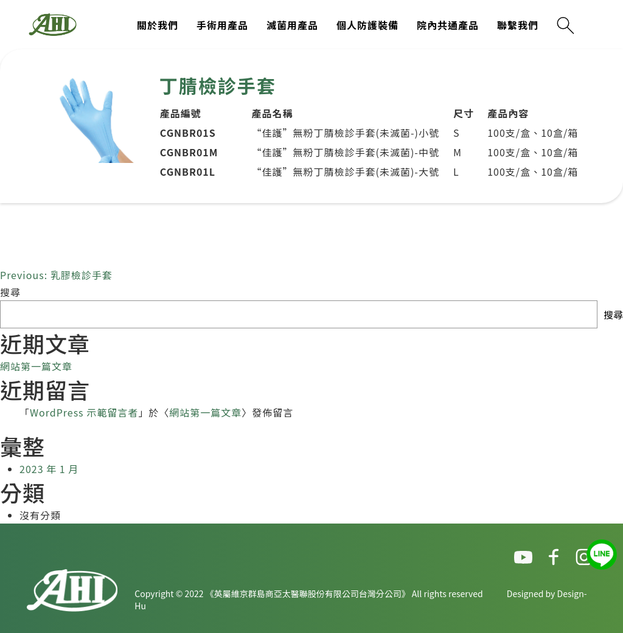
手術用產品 (222, 25)
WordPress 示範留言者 (84, 412)
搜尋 (10, 292)
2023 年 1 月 (48, 469)
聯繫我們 (517, 25)
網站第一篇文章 (36, 366)
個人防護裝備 (367, 25)
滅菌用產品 (292, 25)
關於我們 (157, 25)
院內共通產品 (448, 25)
